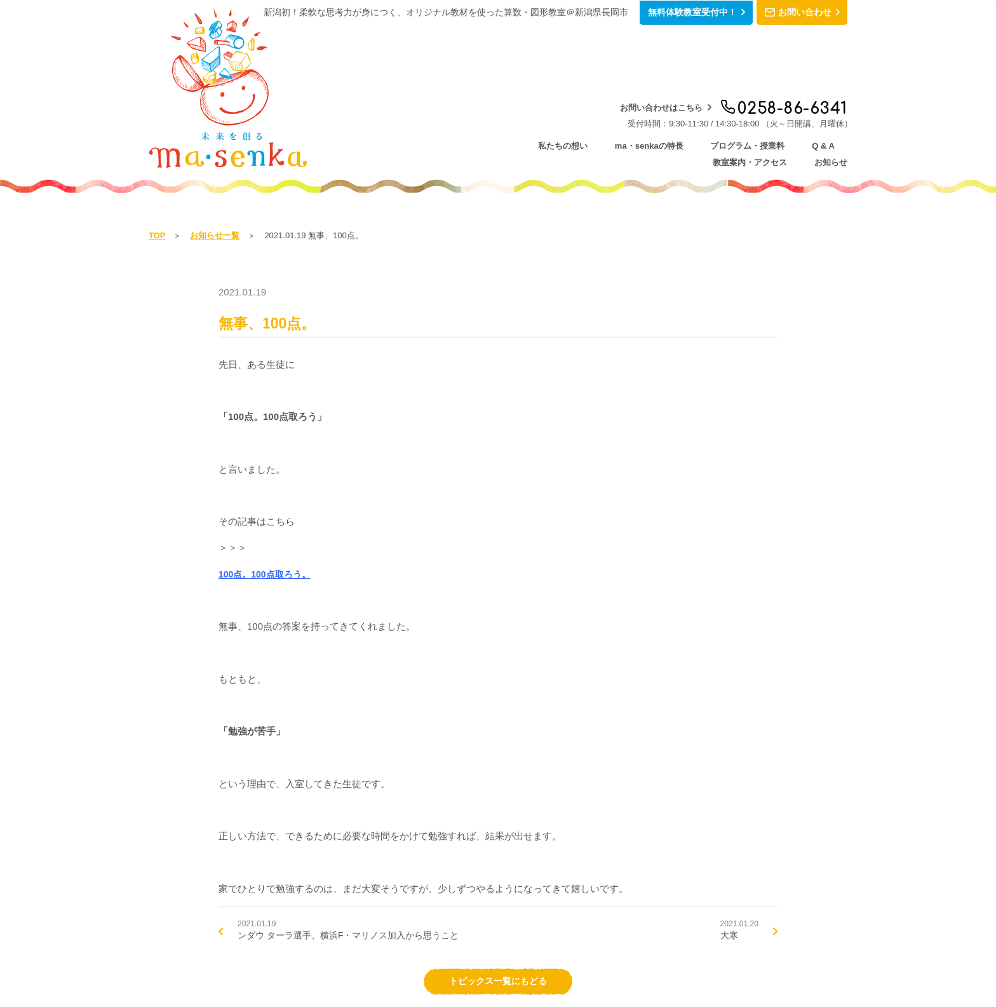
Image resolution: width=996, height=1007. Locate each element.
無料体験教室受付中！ (663, 13)
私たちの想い (368, 83)
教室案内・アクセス (739, 83)
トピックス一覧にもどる (498, 904)
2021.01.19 (339, 854)
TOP (157, 157)
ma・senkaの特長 (463, 83)
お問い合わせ (792, 13)
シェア (837, 963)
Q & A (656, 83)
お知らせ (828, 83)
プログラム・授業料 (573, 83)
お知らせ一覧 (214, 157)
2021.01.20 (737, 854)
